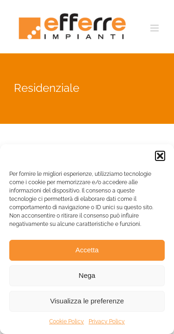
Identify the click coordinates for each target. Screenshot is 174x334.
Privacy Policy (107, 321)
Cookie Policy (66, 321)
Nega (87, 275)
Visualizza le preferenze (87, 301)
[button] (160, 156)
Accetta (86, 250)
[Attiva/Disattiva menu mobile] (155, 28)
